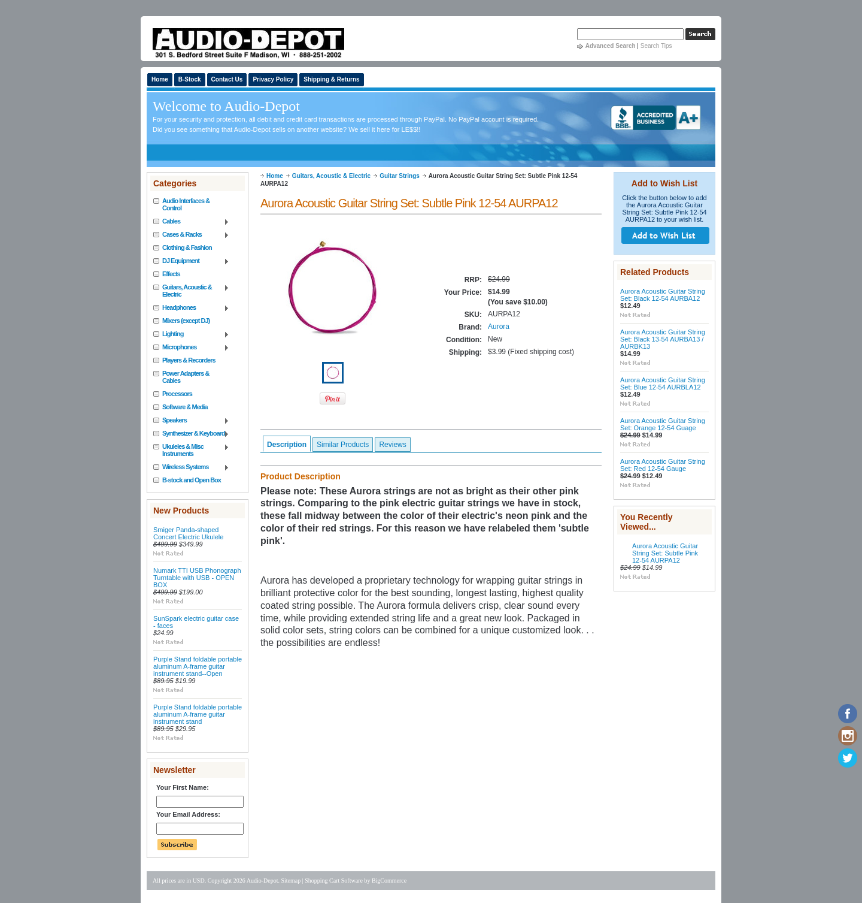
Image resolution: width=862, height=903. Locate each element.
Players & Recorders (189, 360)
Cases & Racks (191, 235)
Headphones (191, 308)
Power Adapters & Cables (185, 377)
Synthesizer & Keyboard (191, 434)
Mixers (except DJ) (186, 320)
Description (286, 444)
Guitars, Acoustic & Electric (191, 290)
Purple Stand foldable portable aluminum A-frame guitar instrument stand (197, 714)
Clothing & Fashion (187, 247)
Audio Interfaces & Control (186, 204)
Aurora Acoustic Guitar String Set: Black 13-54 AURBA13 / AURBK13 (662, 339)
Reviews (392, 444)
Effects (171, 273)
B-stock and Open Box (191, 480)
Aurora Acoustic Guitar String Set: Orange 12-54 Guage (662, 424)
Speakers (191, 420)
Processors (177, 393)
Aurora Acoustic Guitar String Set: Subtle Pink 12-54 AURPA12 (665, 553)
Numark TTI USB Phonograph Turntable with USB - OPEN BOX (197, 577)
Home (274, 176)
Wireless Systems (191, 467)
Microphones (191, 347)
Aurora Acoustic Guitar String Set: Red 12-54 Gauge (662, 465)
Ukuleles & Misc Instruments (191, 450)
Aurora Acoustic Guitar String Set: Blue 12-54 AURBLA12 (662, 383)
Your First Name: (182, 787)
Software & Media (185, 406)
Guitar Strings (400, 176)
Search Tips (656, 46)
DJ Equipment (191, 261)
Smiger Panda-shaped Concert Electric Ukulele (188, 533)
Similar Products (343, 444)
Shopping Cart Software (334, 880)
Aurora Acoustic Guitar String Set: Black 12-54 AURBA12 (662, 295)
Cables (191, 222)
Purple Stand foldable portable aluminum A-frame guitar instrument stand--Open (197, 666)
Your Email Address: (188, 814)
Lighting (191, 334)
